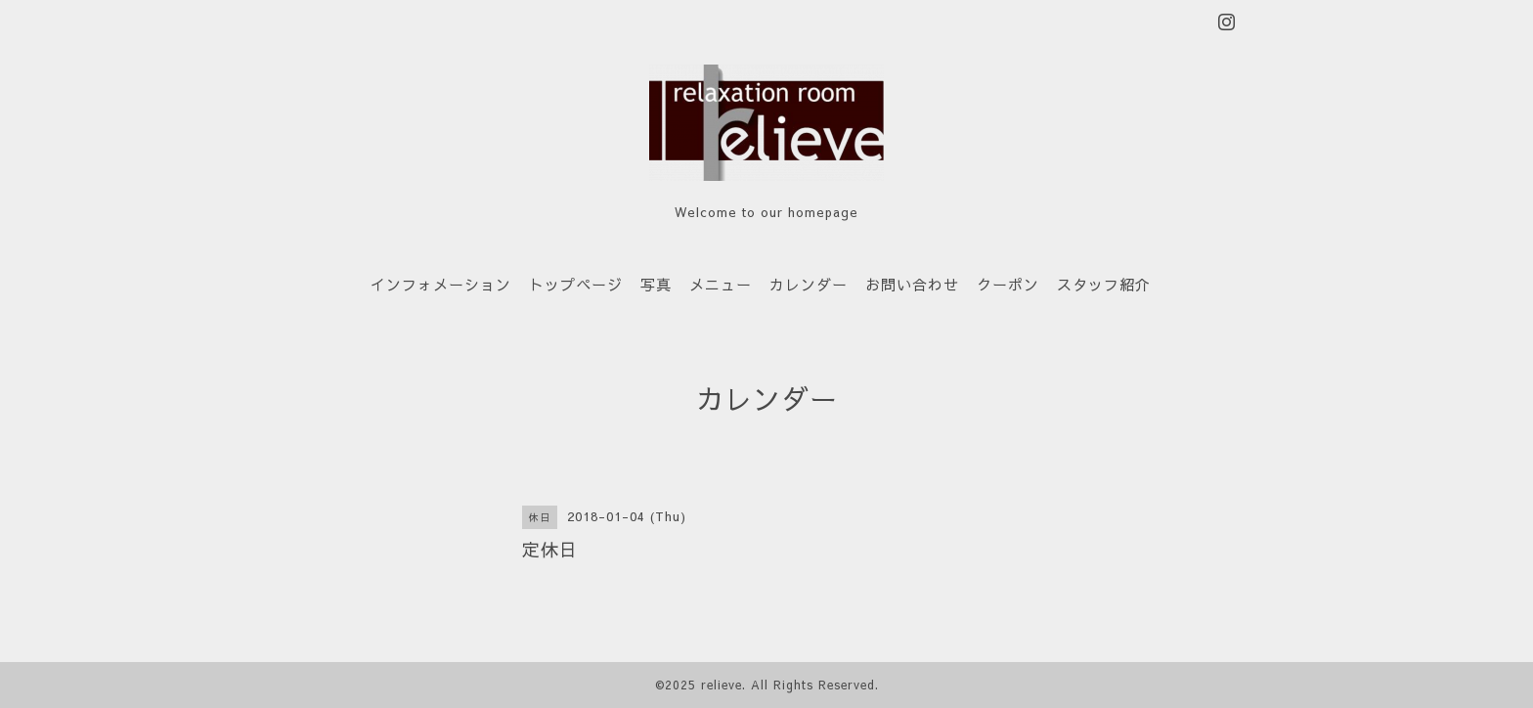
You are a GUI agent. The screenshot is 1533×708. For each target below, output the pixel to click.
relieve (721, 684)
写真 (656, 284)
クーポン (1008, 284)
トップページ (576, 284)
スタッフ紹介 (1104, 284)
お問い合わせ (912, 284)
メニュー (720, 284)
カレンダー (808, 284)
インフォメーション (441, 284)
